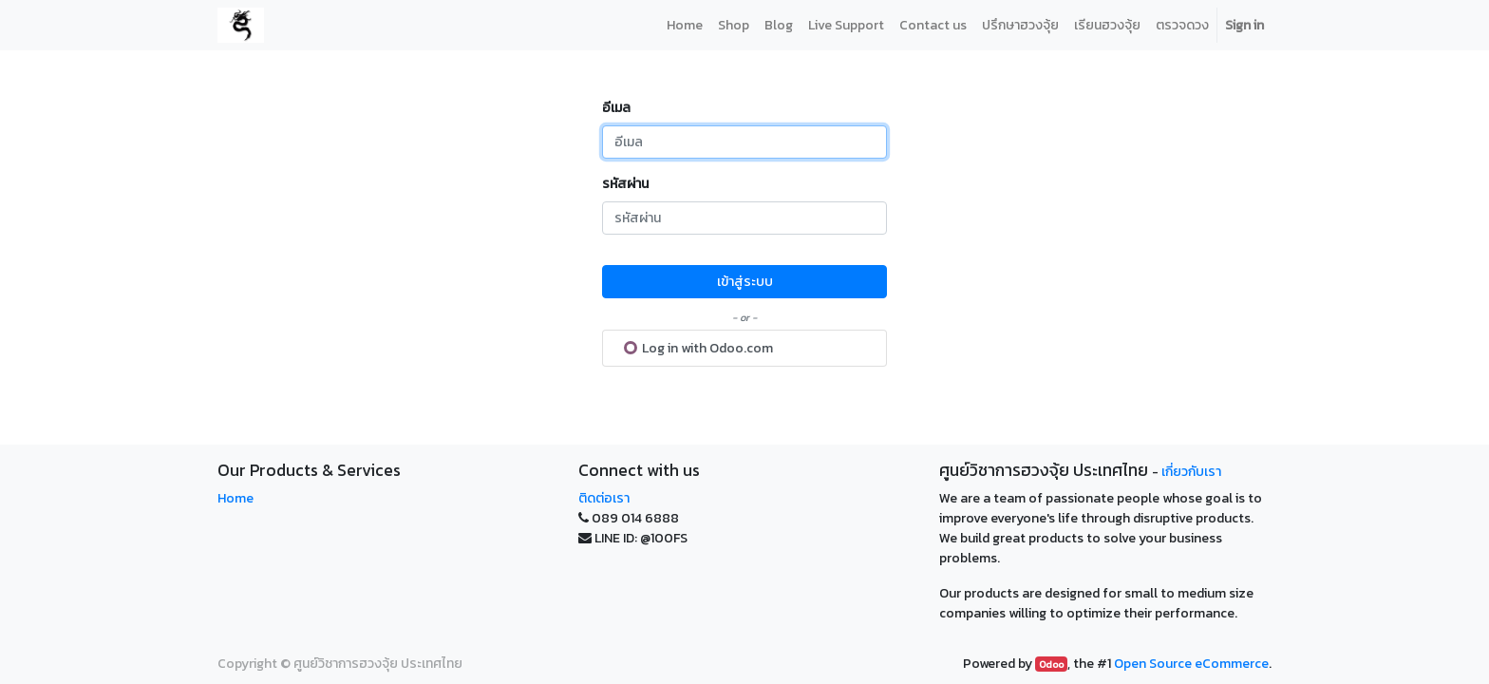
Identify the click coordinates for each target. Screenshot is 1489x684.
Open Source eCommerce (1191, 664)
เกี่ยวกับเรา (1191, 472)
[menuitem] (684, 25)
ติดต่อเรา (604, 498)
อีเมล (616, 108)
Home (235, 498)
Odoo (1051, 664)
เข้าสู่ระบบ (745, 282)
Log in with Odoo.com (698, 348)
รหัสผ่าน (625, 184)
